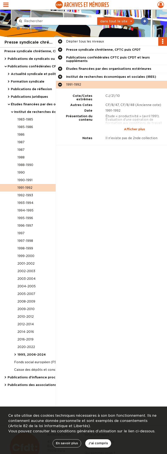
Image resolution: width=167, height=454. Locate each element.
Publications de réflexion (31, 89)
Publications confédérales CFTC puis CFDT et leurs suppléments (51, 66)
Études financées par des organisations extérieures (53, 104)
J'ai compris (98, 443)
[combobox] (115, 21)
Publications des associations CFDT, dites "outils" (48, 385)
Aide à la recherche (35, 28)
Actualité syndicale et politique (37, 74)
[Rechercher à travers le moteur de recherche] (59, 21)
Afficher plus (134, 129)
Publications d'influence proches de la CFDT (44, 377)
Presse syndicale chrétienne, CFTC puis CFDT (41, 51)
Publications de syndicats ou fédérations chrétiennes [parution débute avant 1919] (51, 58)
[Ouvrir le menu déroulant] (5, 5)
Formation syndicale (27, 81)
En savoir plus (67, 443)
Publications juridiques (29, 96)
